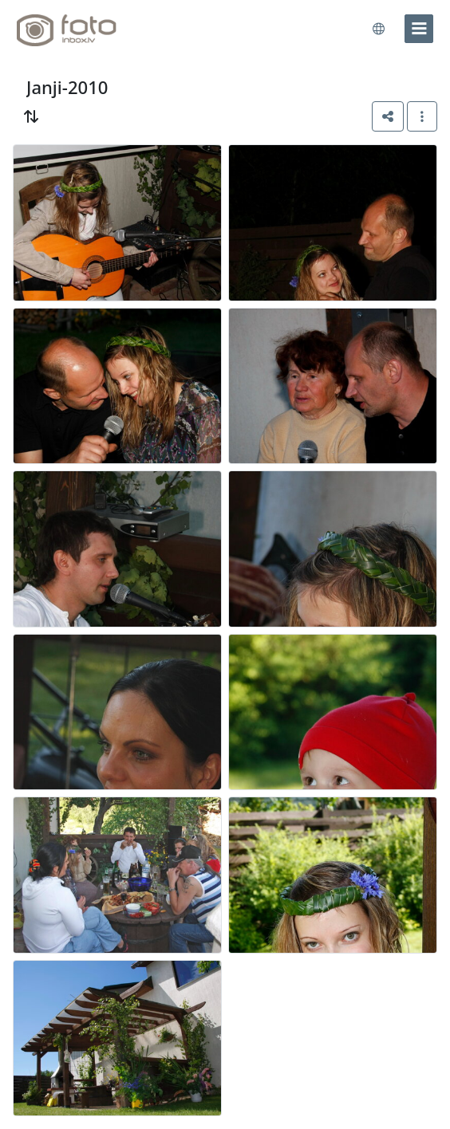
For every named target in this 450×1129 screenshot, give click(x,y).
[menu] (419, 28)
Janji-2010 (67, 87)
